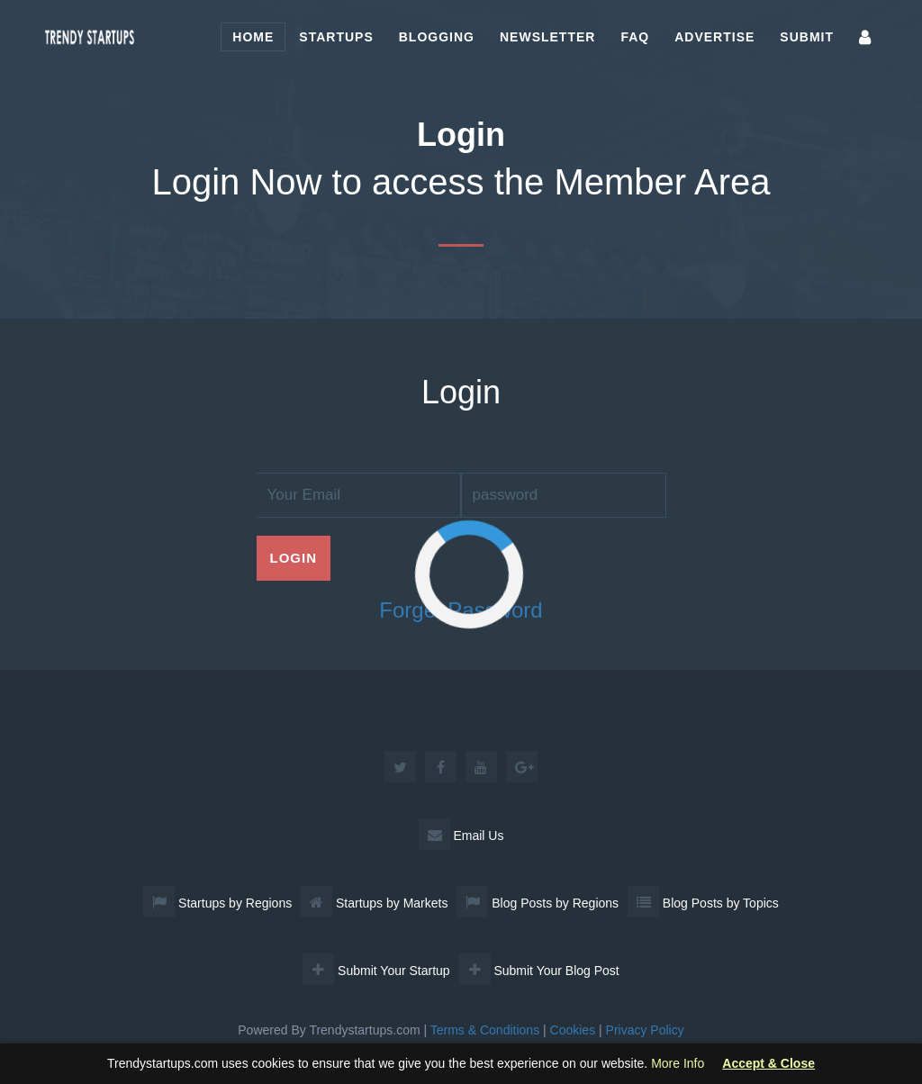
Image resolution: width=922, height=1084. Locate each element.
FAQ (634, 37)
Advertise (714, 37)
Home (253, 37)
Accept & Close (768, 1063)
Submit (807, 37)
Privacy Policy (645, 1030)
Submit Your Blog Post (539, 970)
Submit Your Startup (376, 970)
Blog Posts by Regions (537, 903)
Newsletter (547, 37)
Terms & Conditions (484, 1030)
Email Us (461, 835)
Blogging (437, 37)
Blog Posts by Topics (703, 903)
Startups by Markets (374, 903)
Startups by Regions (217, 903)
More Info (677, 1063)
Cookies (573, 1030)
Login (294, 557)
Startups (336, 37)
